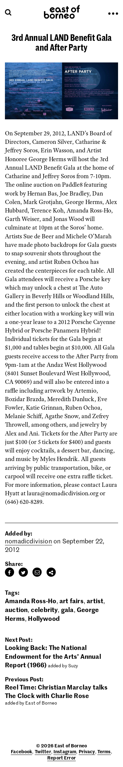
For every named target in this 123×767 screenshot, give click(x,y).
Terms (104, 751)
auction (16, 609)
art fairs (71, 600)
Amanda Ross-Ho (30, 600)
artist (95, 600)
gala (67, 609)
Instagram (64, 751)
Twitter (43, 751)
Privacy (87, 751)
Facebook (21, 751)
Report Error (61, 757)
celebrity (44, 609)
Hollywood (44, 618)
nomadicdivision (28, 541)
